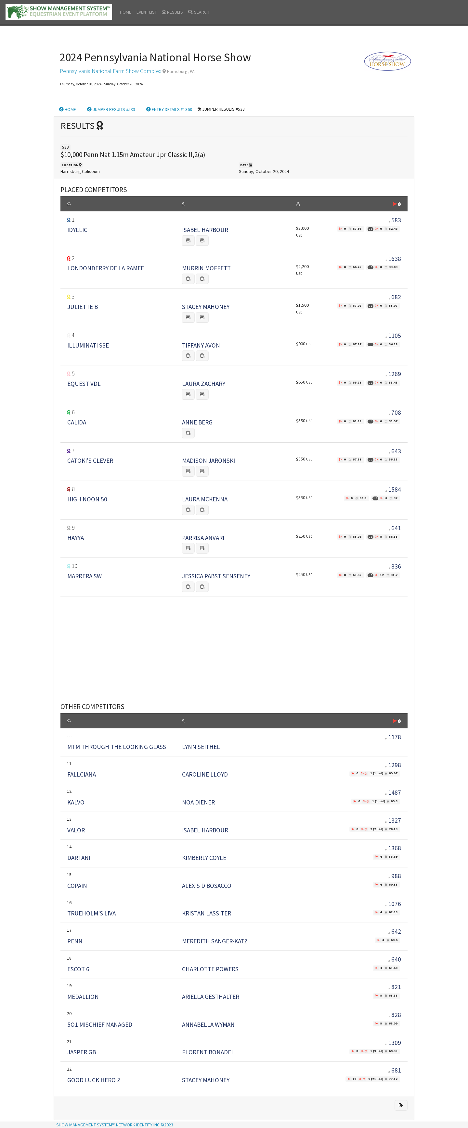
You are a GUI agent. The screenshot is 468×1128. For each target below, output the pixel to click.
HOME (125, 12)
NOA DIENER (198, 802)
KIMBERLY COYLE (204, 858)
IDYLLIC (77, 230)
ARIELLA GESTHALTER (210, 996)
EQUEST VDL (84, 383)
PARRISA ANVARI (203, 538)
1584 (394, 489)
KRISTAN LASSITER (206, 913)
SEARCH (198, 12)
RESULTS (172, 12)
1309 (393, 1043)
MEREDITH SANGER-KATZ (215, 941)
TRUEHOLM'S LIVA (91, 913)
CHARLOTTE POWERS (210, 969)
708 (396, 412)
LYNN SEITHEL (201, 747)
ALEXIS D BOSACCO (206, 885)
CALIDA (76, 422)
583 (396, 220)
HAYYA (75, 538)
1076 (393, 904)
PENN (75, 941)
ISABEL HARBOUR (205, 230)
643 (396, 451)
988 (394, 876)
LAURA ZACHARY (203, 383)
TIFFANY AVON (201, 345)
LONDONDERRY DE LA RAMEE (105, 268)
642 (394, 931)
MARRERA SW (84, 576)
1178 (393, 737)
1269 (394, 374)
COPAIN (77, 885)
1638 (394, 259)
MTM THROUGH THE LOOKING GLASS (116, 747)
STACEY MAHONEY (205, 307)
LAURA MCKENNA (205, 499)
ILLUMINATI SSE (88, 345)
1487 (393, 792)
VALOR (76, 830)
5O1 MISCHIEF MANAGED (99, 1024)
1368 (393, 848)
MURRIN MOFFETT (206, 268)
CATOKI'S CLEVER (90, 460)
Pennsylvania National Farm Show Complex (110, 71)
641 (396, 528)
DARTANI (78, 858)
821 (394, 987)
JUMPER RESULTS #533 (111, 109)
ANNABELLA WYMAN (208, 1024)
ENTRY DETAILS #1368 (169, 109)
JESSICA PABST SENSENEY (216, 576)
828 (394, 1015)
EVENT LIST (146, 12)
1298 (393, 765)
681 (394, 1070)
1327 (393, 820)
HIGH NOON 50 (87, 499)
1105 (394, 335)
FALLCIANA (81, 774)
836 (396, 566)
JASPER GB (81, 1052)
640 (394, 959)
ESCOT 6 (78, 969)
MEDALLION (83, 996)
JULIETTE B (82, 307)
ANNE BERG (197, 422)
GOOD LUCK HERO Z (94, 1080)
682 (396, 297)
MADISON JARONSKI (208, 460)
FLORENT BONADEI (207, 1052)
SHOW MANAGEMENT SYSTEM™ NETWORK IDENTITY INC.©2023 (114, 1125)
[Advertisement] (234, 641)
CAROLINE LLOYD (205, 774)
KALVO (75, 802)
